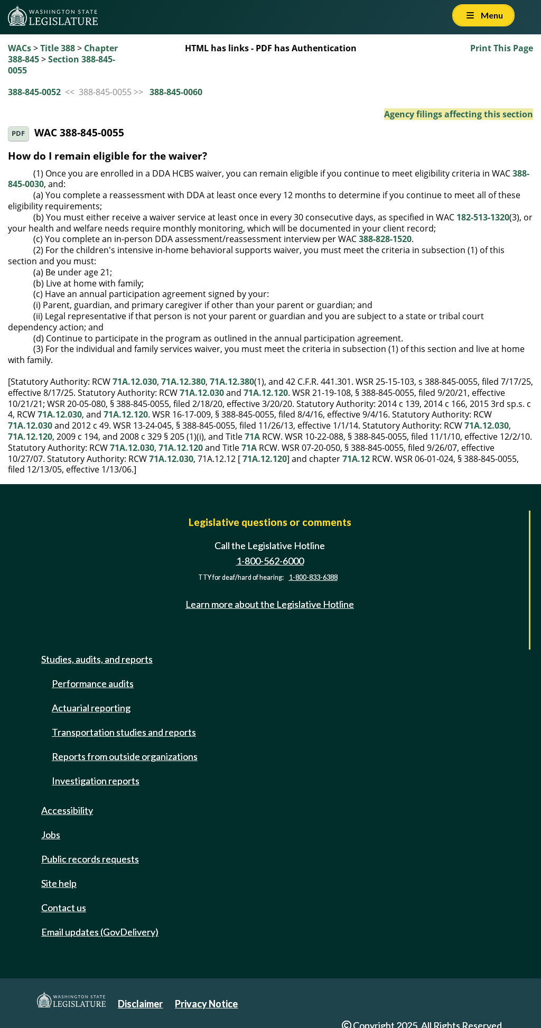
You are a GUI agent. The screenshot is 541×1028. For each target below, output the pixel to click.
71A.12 (356, 459)
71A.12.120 (266, 393)
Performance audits (93, 683)
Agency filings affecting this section (458, 114)
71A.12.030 (135, 381)
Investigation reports (95, 780)
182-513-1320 (482, 217)
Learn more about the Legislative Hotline (269, 604)
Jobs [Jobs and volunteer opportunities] (50, 834)
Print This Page (501, 48)
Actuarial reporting (91, 708)
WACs (19, 48)
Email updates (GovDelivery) (99, 932)
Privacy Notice (206, 1004)
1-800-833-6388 (313, 577)
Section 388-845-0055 (61, 64)
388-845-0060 (176, 92)
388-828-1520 (385, 239)
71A (252, 436)
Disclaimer (140, 1004)
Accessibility (67, 810)
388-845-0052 (34, 92)
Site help (59, 883)
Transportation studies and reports (124, 732)
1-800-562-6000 (270, 561)
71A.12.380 (183, 381)
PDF (18, 133)
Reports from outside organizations (125, 756)
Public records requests (90, 859)
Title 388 (57, 48)
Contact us (63, 907)
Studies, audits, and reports (97, 659)
